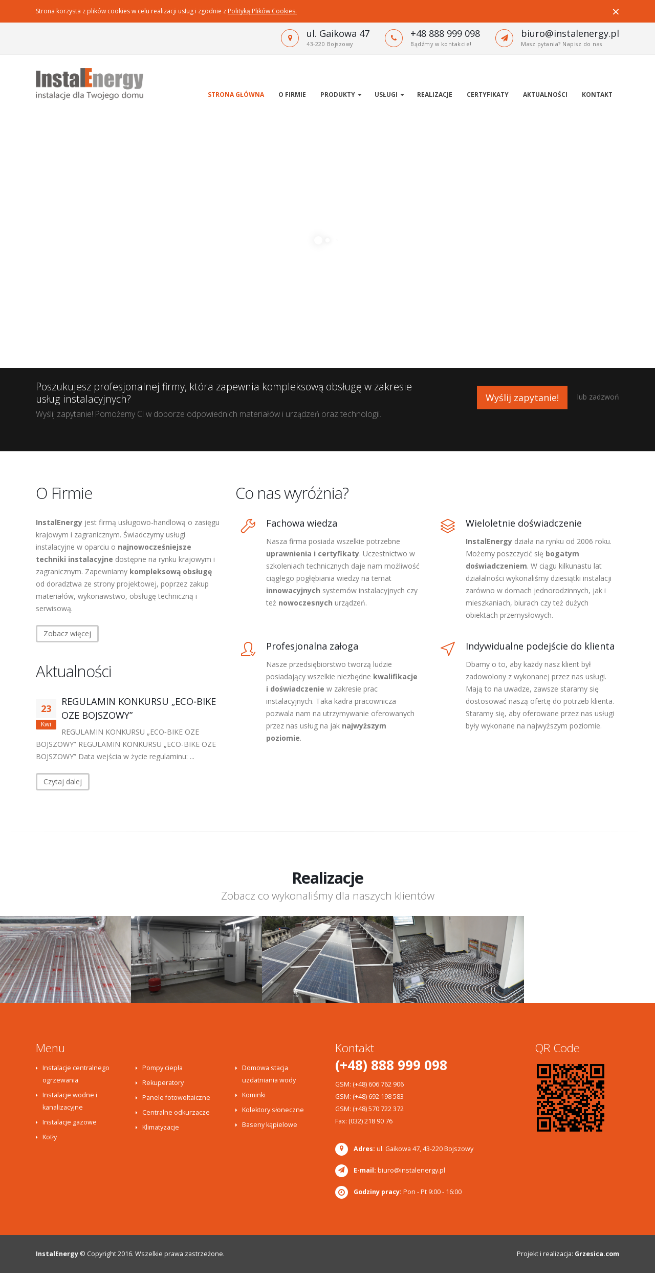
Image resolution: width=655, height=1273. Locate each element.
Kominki (254, 1095)
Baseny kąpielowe (269, 1124)
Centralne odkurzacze (176, 1112)
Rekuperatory (163, 1082)
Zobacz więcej (67, 633)
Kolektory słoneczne (273, 1109)
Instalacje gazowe (69, 1122)
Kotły (49, 1137)
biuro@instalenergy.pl (570, 33)
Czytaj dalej (62, 781)
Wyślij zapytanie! (522, 397)
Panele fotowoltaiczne (176, 1097)
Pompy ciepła (162, 1067)
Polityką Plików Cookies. (262, 11)
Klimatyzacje (160, 1127)
